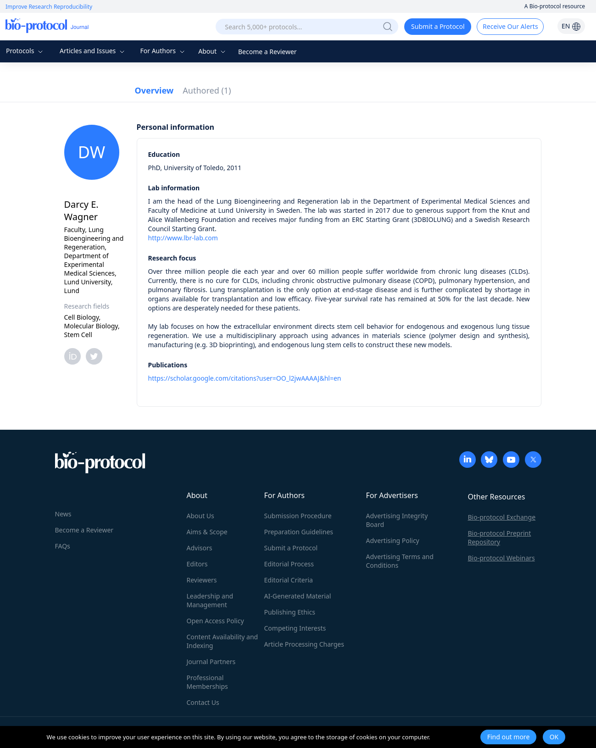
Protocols (25, 50)
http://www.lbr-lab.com (183, 237)
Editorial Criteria (288, 580)
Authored (207, 90)
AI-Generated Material (297, 596)
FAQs (62, 546)
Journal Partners (211, 661)
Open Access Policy (215, 620)
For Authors (163, 50)
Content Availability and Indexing (222, 641)
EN (571, 26)
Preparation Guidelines (299, 531)
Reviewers (202, 580)
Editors (197, 564)
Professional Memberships (207, 682)
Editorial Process (289, 564)
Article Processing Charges (304, 644)
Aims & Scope (207, 531)
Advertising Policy (392, 540)
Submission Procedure (298, 515)
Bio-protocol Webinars (501, 558)
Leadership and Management (210, 600)
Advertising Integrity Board (397, 520)
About (212, 51)
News (63, 514)
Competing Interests (295, 628)
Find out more (508, 736)
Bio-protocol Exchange (502, 517)
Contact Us (203, 702)
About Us (200, 515)
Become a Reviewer (267, 51)
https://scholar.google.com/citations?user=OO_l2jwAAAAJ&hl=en (244, 378)
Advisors (199, 547)
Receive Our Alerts (510, 26)
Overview (154, 90)
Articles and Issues (93, 50)
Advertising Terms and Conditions (400, 561)
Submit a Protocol (438, 26)
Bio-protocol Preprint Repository (499, 537)
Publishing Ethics (289, 612)
